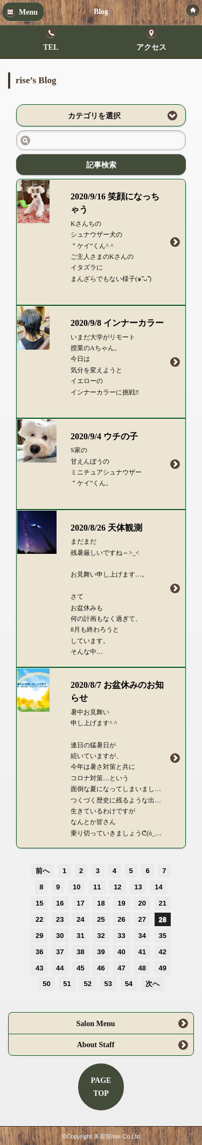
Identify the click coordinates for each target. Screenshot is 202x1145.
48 (141, 968)
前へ (43, 871)
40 (121, 952)
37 (60, 952)
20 (141, 903)
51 (67, 984)
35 (162, 936)
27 (141, 919)
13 (138, 887)
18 (101, 903)
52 (87, 984)
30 (60, 936)
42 (162, 952)
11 (97, 887)
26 (121, 919)
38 (80, 952)
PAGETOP (101, 1086)
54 (129, 984)
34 (141, 936)
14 (158, 887)
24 (80, 919)
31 (80, 936)
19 (121, 903)
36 (39, 952)
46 (101, 968)
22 (39, 919)
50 (46, 984)
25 (101, 919)
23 (60, 919)
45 (80, 968)
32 (101, 936)
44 (60, 968)
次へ (152, 984)
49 (162, 968)
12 (117, 887)
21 (162, 903)
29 (39, 936)
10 (76, 887)
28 (162, 919)
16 (60, 903)
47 (121, 968)
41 (141, 952)
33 (121, 936)
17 (80, 903)
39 (101, 952)
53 (108, 984)
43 (39, 968)
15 (39, 903)
